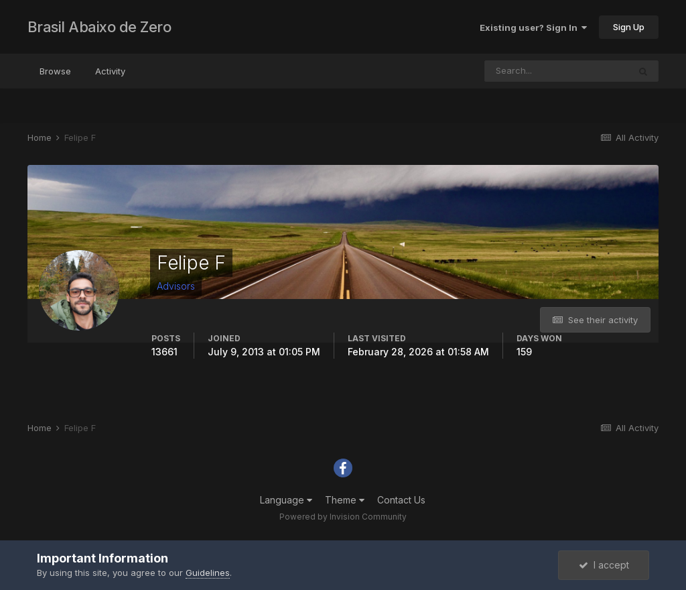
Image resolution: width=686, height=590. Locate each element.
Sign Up (628, 26)
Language (286, 500)
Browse (55, 71)
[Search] (556, 71)
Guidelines (208, 572)
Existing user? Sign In (533, 27)
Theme (344, 500)
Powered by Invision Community (343, 517)
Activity (110, 71)
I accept (604, 565)
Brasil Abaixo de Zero (99, 27)
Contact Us (401, 500)
